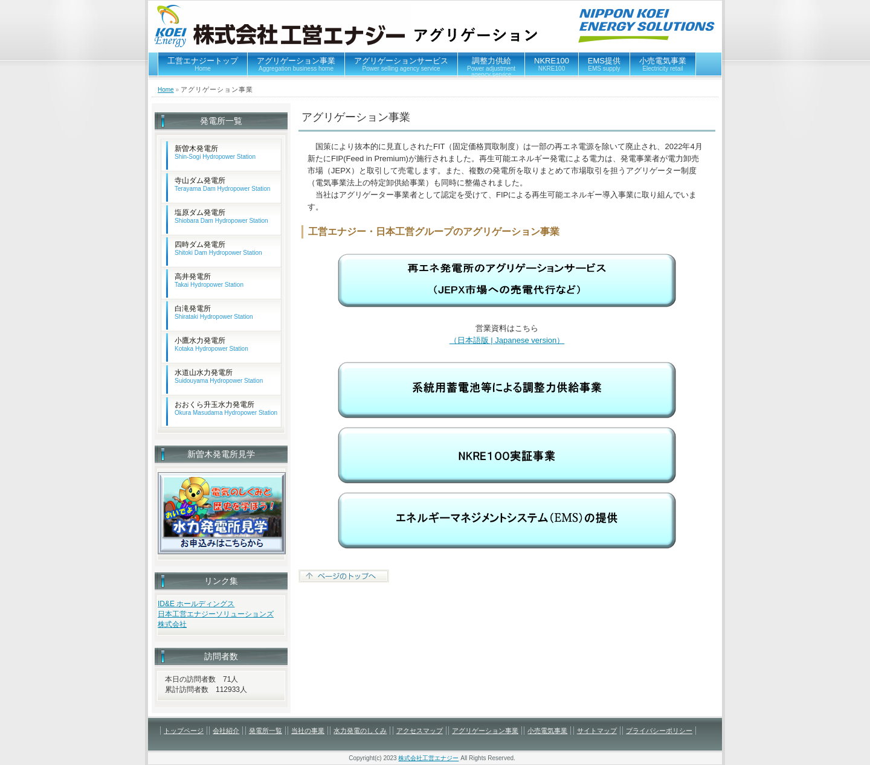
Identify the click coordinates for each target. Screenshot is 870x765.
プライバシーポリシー (659, 730)
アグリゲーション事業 (296, 64)
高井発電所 (209, 280)
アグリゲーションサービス (401, 64)
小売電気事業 (662, 64)
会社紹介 (226, 730)
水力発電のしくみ (360, 730)
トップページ (184, 730)
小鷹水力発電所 (211, 344)
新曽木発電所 (215, 152)
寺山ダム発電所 (222, 184)
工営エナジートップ (202, 64)
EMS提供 (604, 64)
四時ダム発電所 (218, 248)
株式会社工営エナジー (428, 758)
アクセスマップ (419, 730)
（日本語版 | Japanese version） (507, 340)
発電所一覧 (265, 730)
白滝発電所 (214, 312)
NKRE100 (551, 64)
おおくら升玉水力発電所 (226, 408)
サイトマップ (597, 730)
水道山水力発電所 (219, 376)
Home (166, 89)
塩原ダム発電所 (221, 216)
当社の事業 (307, 730)
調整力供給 (491, 67)
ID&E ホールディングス (196, 604)
